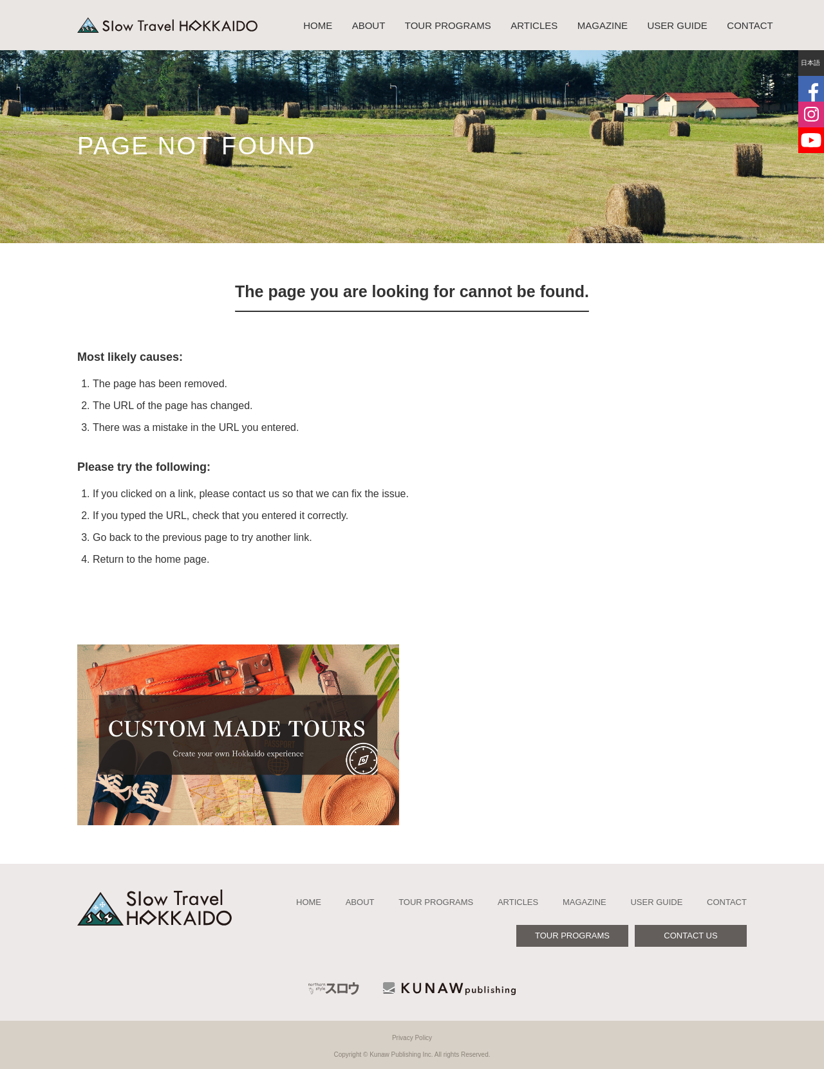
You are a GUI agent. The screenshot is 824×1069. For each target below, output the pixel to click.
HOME (317, 25)
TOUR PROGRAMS (448, 25)
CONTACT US (690, 935)
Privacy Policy (412, 1037)
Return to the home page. (151, 559)
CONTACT (749, 25)
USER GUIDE (677, 25)
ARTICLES (533, 25)
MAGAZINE (602, 25)
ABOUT (369, 25)
